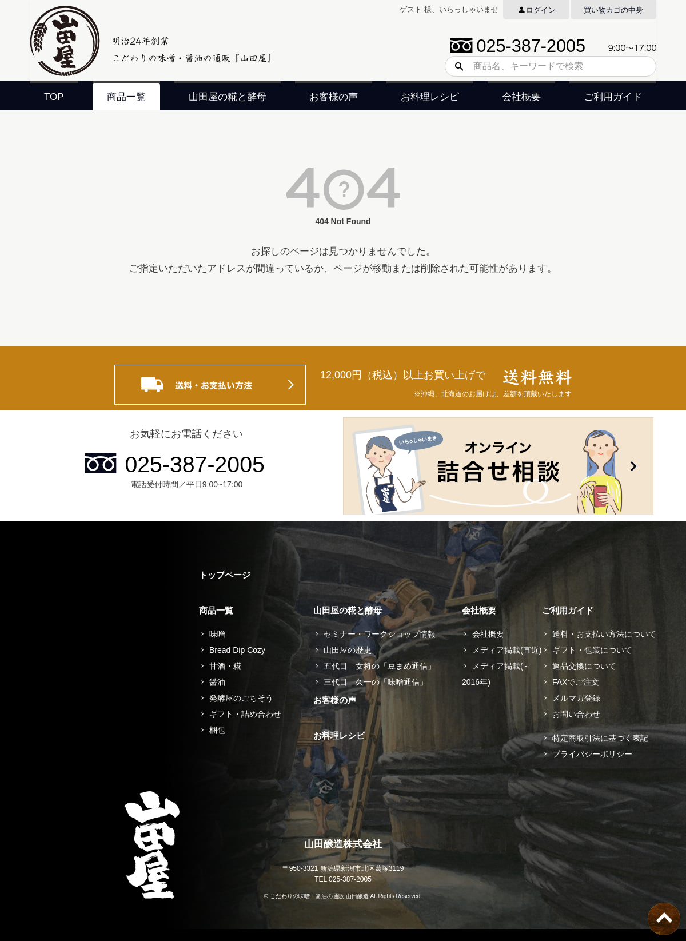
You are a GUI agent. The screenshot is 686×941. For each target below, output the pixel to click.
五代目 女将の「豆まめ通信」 (380, 666)
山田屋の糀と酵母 (227, 96)
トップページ (224, 575)
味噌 (217, 634)
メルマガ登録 (576, 698)
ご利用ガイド (613, 96)
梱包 (217, 730)
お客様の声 (333, 96)
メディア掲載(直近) (506, 650)
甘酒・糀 (225, 666)
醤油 (217, 682)
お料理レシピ (430, 96)
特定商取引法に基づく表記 (600, 738)
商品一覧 (126, 96)
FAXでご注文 (575, 682)
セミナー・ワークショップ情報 (380, 634)
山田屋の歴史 (348, 650)
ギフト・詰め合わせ (245, 714)
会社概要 (521, 96)
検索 (455, 66)
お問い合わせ (576, 714)
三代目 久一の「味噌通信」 (376, 682)
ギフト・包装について (592, 650)
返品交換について (584, 666)
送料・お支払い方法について (604, 634)
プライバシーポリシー (592, 754)
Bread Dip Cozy (237, 650)
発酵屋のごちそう (241, 698)
